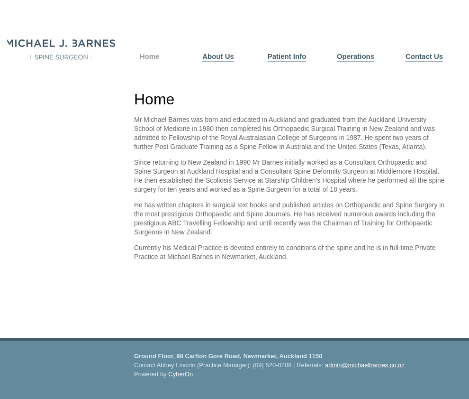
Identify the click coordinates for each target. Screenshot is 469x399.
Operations (355, 56)
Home (150, 56)
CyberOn (180, 374)
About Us (218, 56)
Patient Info (287, 56)
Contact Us (424, 56)
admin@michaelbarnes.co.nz (365, 365)
